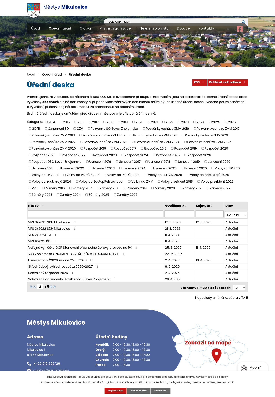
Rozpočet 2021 (43, 155)
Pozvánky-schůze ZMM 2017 (218, 128)
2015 (66, 122)
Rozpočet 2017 (125, 148)
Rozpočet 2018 (155, 148)
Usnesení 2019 (189, 161)
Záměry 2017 (82, 188)
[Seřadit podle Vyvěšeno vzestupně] (186, 205)
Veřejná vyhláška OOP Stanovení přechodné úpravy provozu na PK (83, 246)
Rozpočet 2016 (94, 148)
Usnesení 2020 (218, 161)
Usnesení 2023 (103, 168)
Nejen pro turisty (153, 28)
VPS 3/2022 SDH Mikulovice (52, 227)
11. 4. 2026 (203, 246)
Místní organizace (115, 28)
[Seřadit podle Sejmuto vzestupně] (212, 205)
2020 (139, 122)
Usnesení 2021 (42, 168)
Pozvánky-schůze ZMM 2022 (54, 142)
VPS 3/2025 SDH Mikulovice (52, 221)
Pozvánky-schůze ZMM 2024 (157, 142)
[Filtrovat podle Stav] (236, 213)
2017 (95, 122)
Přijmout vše (114, 390)
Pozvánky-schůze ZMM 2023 (105, 142)
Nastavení (162, 390)
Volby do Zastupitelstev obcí (101, 181)
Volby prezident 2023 (217, 181)
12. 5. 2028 (204, 221)
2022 (169, 122)
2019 (124, 122)
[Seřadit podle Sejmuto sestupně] (212, 206)
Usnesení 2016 (100, 161)
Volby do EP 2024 (45, 175)
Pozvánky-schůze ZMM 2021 (206, 135)
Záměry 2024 (70, 194)
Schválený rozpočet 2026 (51, 271)
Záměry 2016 (55, 188)
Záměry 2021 (192, 188)
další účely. (221, 376)
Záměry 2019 (137, 188)
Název (34, 206)
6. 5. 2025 (172, 265)
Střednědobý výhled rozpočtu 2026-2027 (63, 265)
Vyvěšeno (174, 206)
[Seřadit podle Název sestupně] (42, 206)
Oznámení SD (58, 128)
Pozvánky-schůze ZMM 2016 (167, 128)
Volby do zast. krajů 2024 (51, 181)
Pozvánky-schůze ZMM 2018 (53, 135)
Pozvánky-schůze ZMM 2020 (155, 135)
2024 (200, 122)
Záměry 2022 (220, 188)
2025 (216, 122)
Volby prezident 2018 (177, 181)
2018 (110, 122)
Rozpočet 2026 (199, 155)
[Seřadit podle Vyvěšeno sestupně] (186, 206)
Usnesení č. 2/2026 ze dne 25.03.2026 (60, 259)
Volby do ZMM (142, 181)
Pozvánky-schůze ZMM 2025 (209, 142)
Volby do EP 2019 (227, 168)
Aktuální (232, 221)
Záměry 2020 (164, 188)
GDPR (36, 128)
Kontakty (206, 28)
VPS (35, 188)
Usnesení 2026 (195, 168)
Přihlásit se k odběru (226, 83)
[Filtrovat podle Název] (96, 213)
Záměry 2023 (42, 194)
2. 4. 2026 (172, 259)
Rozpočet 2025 (168, 155)
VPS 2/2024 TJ (42, 233)
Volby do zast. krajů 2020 (209, 175)
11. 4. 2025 (172, 240)
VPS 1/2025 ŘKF (43, 240)
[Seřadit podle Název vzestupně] (42, 205)
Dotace (183, 28)
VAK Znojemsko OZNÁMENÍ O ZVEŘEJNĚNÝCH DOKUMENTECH (77, 252)
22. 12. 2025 (174, 252)
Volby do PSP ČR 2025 (165, 175)
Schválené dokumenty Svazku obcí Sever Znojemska (72, 278)
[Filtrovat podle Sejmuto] (210, 213)
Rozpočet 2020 (216, 148)
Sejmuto (203, 206)
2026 (232, 122)
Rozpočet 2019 (185, 148)
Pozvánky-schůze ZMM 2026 (54, 148)
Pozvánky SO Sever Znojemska (114, 128)
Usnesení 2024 (133, 168)
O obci (85, 28)
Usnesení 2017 (130, 161)
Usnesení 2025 (164, 168)
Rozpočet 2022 (73, 155)
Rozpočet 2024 (136, 155)
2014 (51, 122)
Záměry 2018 (109, 188)
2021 (154, 122)
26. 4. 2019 (173, 278)
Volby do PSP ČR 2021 (123, 175)
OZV (80, 128)
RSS (196, 83)
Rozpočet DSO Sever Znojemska (57, 161)
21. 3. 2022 (173, 227)
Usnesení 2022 (72, 168)
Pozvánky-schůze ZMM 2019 (103, 135)
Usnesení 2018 (159, 161)
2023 (185, 122)
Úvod (35, 28)
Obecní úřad (60, 28)
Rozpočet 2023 (105, 155)
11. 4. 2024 (172, 233)
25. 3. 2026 (173, 246)
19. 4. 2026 (204, 259)
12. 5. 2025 (173, 221)
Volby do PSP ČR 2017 (82, 175)
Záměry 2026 (127, 194)
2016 (81, 122)
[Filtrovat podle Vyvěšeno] (180, 213)
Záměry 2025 (99, 194)
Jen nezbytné (139, 390)
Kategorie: (35, 122)
